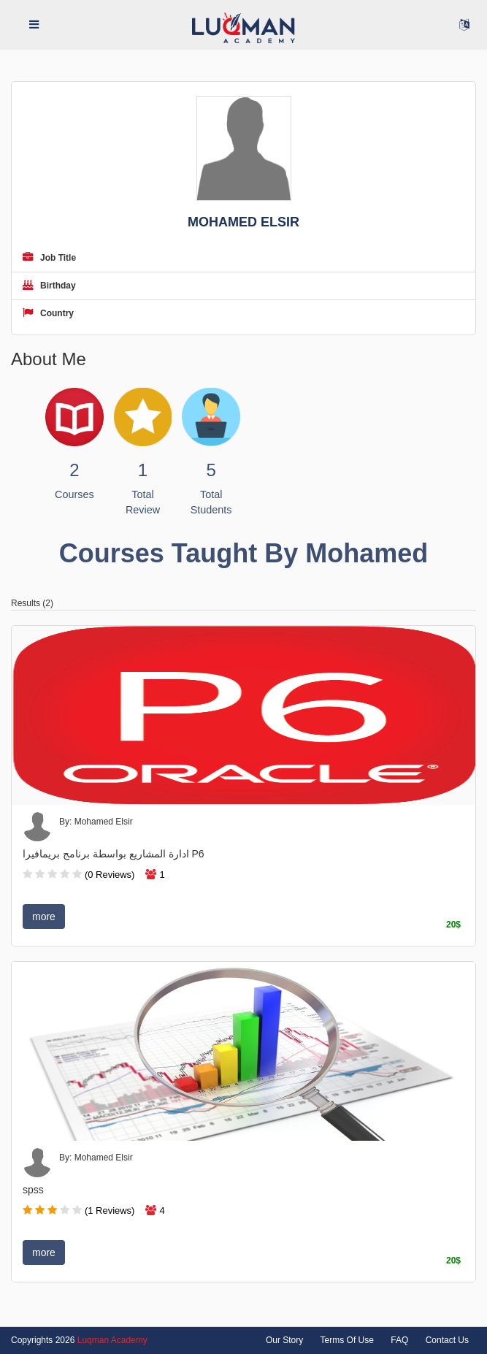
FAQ (399, 1340)
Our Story (284, 1340)
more (43, 916)
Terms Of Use (347, 1340)
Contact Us (447, 1340)
